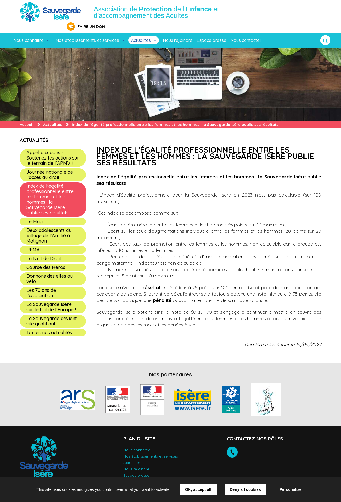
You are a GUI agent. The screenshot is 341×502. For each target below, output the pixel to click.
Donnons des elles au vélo (49, 270)
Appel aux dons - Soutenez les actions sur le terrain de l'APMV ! (52, 149)
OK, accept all (198, 489)
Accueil (26, 116)
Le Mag (34, 213)
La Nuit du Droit (43, 250)
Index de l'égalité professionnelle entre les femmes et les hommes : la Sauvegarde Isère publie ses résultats (50, 191)
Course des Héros (45, 259)
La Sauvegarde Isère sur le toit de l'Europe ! (51, 298)
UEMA (33, 241)
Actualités (141, 32)
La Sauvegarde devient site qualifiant (51, 313)
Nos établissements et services (87, 32)
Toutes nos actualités (49, 324)
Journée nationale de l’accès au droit (49, 166)
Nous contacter (245, 32)
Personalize (290, 489)
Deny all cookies (245, 489)
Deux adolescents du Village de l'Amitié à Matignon (48, 227)
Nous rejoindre (178, 32)
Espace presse (211, 32)
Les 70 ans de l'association (41, 284)
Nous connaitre (28, 32)
